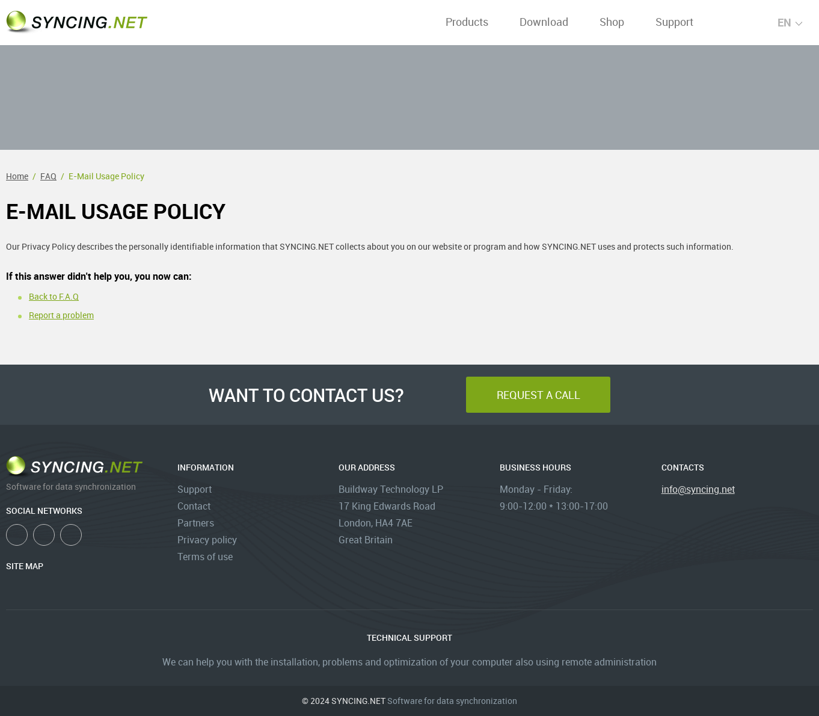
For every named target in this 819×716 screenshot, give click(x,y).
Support (674, 21)
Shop (612, 21)
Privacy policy (207, 539)
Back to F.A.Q (54, 296)
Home (17, 176)
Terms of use (205, 556)
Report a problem (61, 315)
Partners (195, 522)
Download (544, 21)
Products (467, 21)
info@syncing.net (698, 489)
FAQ (48, 176)
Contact (193, 506)
